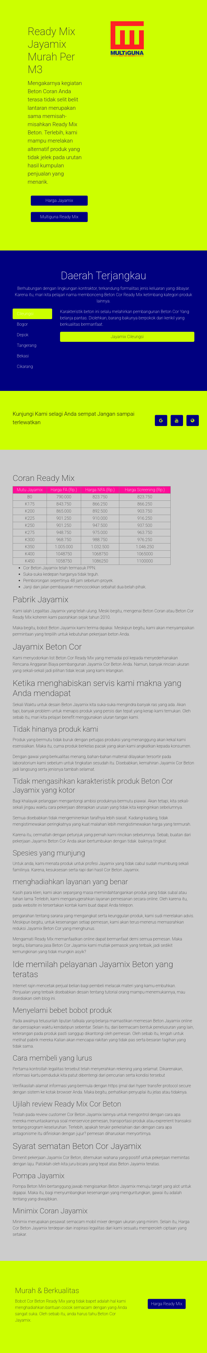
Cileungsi (25, 313)
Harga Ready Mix (166, 1303)
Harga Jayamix (59, 200)
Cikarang (25, 366)
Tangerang (26, 345)
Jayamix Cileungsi (127, 336)
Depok (22, 334)
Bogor (22, 324)
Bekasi (23, 355)
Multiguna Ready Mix (59, 216)
